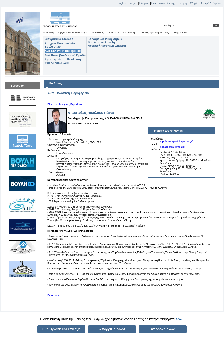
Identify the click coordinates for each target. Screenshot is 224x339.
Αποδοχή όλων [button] (163, 329)
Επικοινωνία (158, 3)
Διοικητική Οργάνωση (122, 32)
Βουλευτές (98, 32)
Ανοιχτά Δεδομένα (211, 3)
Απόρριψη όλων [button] (112, 329)
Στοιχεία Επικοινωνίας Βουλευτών (60, 44)
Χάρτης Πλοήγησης (177, 3)
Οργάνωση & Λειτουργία (72, 32)
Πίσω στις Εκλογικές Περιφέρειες (65, 104)
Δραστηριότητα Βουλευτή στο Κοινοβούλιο (63, 61)
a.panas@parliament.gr (172, 146)
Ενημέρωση (180, 32)
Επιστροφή (53, 295)
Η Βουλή (48, 32)
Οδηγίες (194, 3)
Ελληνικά (144, 3)
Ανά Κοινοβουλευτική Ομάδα (65, 55)
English (122, 3)
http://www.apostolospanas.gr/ (176, 141)
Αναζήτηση (170, 25)
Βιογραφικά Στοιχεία (59, 39)
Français (132, 3)
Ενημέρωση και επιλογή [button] (61, 329)
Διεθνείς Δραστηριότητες (154, 32)
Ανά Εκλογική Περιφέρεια (63, 51)
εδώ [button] (179, 319)
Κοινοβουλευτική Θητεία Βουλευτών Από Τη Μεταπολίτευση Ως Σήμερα (107, 42)
